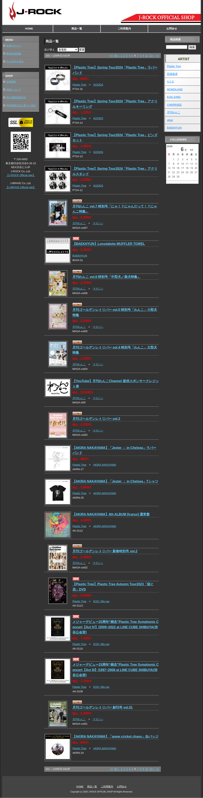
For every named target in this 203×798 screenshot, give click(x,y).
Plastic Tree (79, 84)
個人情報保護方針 (16, 97)
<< (111, 55)
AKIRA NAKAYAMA (104, 464)
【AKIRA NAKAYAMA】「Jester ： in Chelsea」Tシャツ (115, 481)
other (170, 120)
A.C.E (170, 81)
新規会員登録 (13, 53)
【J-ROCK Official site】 (20, 175)
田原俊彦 (172, 74)
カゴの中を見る (15, 61)
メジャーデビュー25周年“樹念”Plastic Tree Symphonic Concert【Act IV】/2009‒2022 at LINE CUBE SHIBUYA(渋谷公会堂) (115, 627)
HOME (29, 28)
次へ (152, 55)
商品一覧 (76, 28)
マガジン (98, 223)
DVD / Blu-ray (101, 601)
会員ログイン (13, 45)
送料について (13, 89)
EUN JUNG (173, 96)
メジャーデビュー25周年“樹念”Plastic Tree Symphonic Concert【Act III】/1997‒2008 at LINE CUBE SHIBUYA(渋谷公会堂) (115, 670)
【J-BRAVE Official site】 (21, 187)
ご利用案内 (124, 28)
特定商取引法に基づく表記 (21, 105)
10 (146, 55)
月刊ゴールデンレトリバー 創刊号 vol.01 (102, 707)
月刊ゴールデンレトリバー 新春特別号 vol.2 (104, 551)
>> (157, 55)
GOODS (98, 84)
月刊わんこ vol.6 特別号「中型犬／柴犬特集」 (106, 276)
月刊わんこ (79, 223)
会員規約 (11, 81)
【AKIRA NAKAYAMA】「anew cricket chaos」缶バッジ (115, 736)
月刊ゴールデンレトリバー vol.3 (96, 418)
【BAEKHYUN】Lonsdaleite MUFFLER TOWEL (108, 244)
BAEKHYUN (79, 255)
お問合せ (171, 28)
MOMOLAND (175, 89)
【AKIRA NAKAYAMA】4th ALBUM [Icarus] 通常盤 (111, 514)
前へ (117, 55)
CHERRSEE (174, 104)
